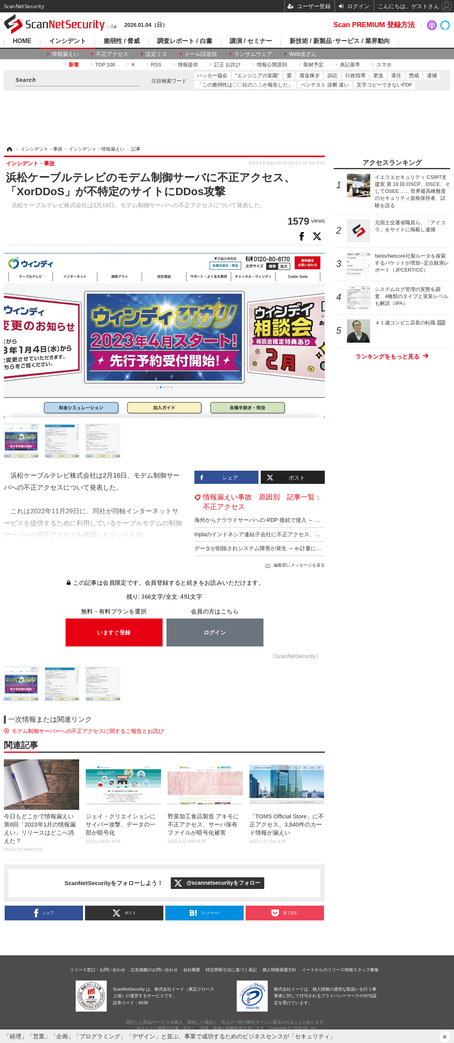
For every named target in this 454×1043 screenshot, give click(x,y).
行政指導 (355, 75)
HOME (22, 41)
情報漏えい (65, 54)
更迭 (378, 75)
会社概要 (191, 969)
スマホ (384, 65)
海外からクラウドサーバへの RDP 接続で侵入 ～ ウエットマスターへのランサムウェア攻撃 (306, 520)
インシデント (67, 41)
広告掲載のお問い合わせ (154, 969)
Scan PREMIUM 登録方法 (374, 25)
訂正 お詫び (227, 65)
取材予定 (313, 65)
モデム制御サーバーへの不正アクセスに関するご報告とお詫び (88, 731)
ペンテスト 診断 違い (325, 85)
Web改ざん (303, 54)
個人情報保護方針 (279, 969)
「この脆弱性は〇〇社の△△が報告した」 (245, 85)
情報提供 (188, 65)
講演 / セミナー (251, 41)
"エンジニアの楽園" (257, 75)
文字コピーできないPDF (384, 85)
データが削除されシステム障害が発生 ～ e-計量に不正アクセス (271, 548)
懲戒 (414, 75)
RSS (156, 65)
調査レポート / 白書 (184, 41)
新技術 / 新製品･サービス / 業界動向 (339, 41)
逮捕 (432, 75)
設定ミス (156, 54)
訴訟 (333, 75)
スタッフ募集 (366, 969)
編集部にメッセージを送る (299, 565)
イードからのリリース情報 (327, 969)
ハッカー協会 (212, 75)
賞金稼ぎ (310, 75)
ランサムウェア (253, 54)
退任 (396, 75)
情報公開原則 (272, 65)
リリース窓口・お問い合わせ (97, 969)
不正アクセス (112, 54)
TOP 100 (105, 65)
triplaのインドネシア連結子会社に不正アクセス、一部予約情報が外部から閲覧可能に (298, 534)
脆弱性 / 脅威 (122, 41)
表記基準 (350, 65)
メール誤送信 (200, 54)
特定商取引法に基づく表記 (231, 969)
